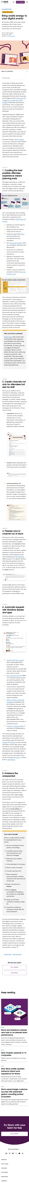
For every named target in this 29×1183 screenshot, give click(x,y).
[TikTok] (22, 1153)
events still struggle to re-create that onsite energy (14, 100)
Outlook (13, 742)
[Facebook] (13, 1153)
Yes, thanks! (14, 967)
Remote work (17, 954)
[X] (16, 1153)
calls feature (11, 759)
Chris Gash (12, 36)
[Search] (13, 2)
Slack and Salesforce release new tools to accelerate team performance (14, 1032)
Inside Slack (8, 954)
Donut (22, 234)
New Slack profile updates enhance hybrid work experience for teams (12, 1071)
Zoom (18, 757)
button (16, 726)
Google (4, 742)
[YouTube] (19, 1153)
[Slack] (4, 2)
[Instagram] (9, 1153)
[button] (14, 1149)
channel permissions (15, 243)
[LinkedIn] (6, 1153)
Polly (11, 236)
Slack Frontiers (19, 139)
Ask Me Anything (18, 557)
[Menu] (27, 2)
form (13, 676)
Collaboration (7, 9)
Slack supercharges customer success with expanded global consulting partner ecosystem (14, 1093)
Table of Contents (7, 71)
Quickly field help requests (15, 660)
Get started (20, 2)
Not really (14, 973)
